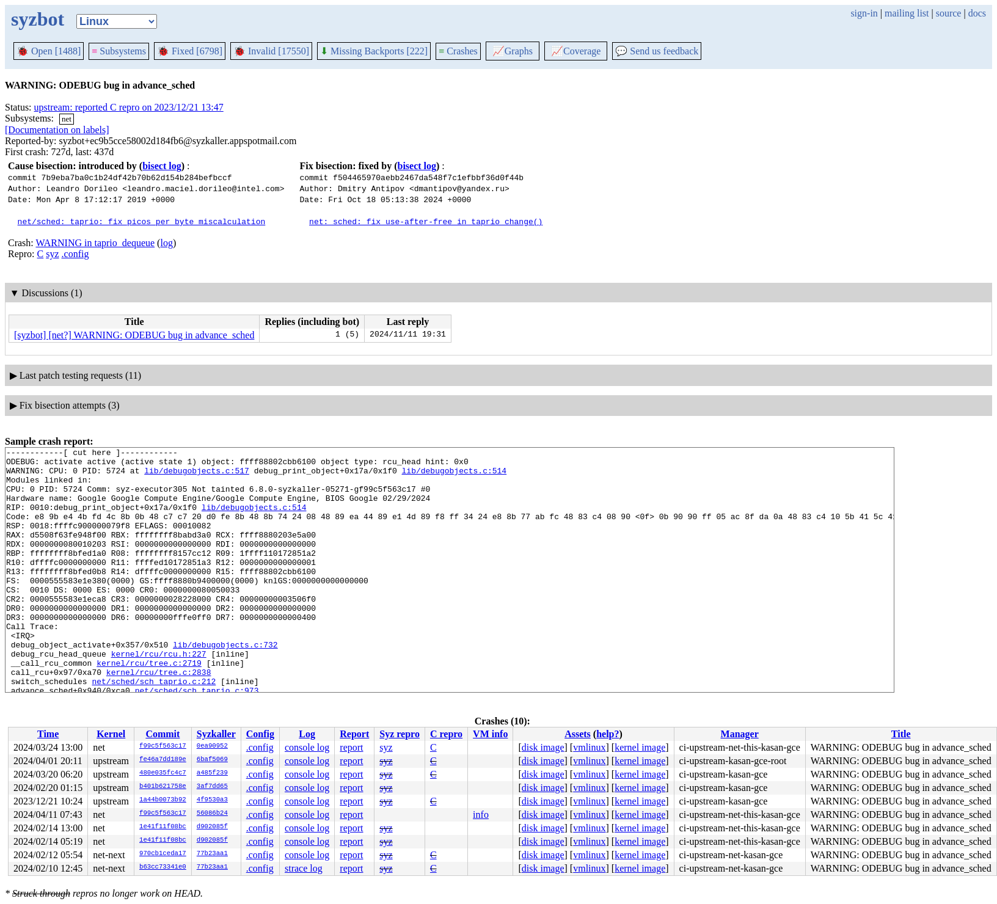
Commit (162, 734)
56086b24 (212, 813)
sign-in (863, 13)
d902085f (212, 827)
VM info (490, 734)
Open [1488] (48, 51)
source (949, 13)
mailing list (907, 13)
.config (75, 254)
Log (307, 734)
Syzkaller (216, 734)
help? (607, 734)
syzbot (37, 19)
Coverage (576, 51)
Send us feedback (656, 51)
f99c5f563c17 (162, 746)
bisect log (161, 166)
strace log (304, 868)
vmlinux (589, 747)
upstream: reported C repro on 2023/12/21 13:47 (129, 107)
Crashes (458, 51)
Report (354, 734)
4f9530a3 (212, 800)
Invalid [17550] (271, 51)
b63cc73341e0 (162, 867)
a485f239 (212, 773)
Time (48, 734)
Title (901, 734)
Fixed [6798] (189, 51)
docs (977, 13)
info (481, 814)
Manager (740, 734)
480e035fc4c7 (162, 773)
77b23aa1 (212, 854)
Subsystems (119, 51)
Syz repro (399, 734)
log (166, 243)
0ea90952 (212, 746)
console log (307, 747)
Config (260, 734)
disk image (543, 747)
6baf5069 (212, 760)
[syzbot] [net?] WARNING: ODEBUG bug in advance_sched (134, 335)
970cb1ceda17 (162, 854)
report (351, 747)
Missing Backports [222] (374, 51)
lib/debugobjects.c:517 (196, 475)
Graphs (512, 51)
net (66, 118)
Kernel (111, 734)
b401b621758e (162, 786)
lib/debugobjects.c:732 (225, 684)
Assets (577, 734)
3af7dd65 (212, 786)
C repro (446, 734)
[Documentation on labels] (57, 130)
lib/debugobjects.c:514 (453, 475)
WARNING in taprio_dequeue (95, 243)
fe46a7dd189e (162, 760)
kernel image (640, 747)
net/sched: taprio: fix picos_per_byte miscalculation (142, 221)
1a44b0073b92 (162, 800)
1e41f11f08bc (162, 827)
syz (52, 254)
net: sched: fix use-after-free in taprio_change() (425, 221)
